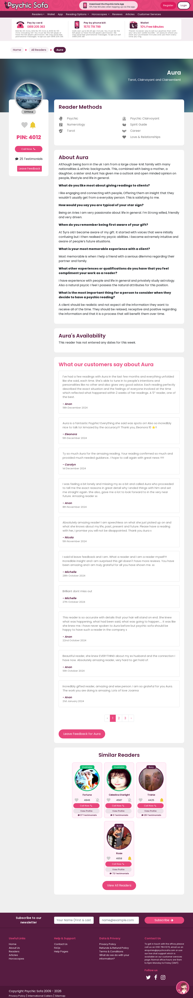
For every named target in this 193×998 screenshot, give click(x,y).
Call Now (28, 149)
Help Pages (61, 951)
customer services (172, 956)
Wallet (51, 14)
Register (168, 5)
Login (184, 5)
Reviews (117, 14)
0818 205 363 (36, 27)
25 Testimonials (29, 159)
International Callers (40, 995)
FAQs (57, 947)
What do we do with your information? (114, 956)
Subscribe (164, 920)
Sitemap (60, 995)
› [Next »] (131, 718)
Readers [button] (37, 14)
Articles (130, 14)
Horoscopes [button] (100, 14)
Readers (14, 951)
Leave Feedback (29, 168)
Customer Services (149, 14)
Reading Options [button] (76, 14)
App (60, 14)
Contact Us (60, 944)
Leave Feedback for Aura (81, 734)
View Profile (86, 810)
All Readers (38, 50)
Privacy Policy (107, 944)
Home (17, 50)
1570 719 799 (92, 27)
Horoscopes (16, 958)
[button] (182, 987)
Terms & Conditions (111, 951)
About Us (14, 947)
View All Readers (119, 885)
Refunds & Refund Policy (114, 947)
